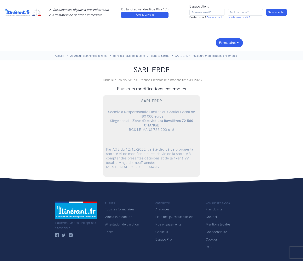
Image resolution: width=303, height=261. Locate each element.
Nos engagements (151, 42)
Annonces (162, 209)
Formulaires (227, 43)
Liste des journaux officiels (174, 217)
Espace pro (203, 42)
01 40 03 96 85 (144, 15)
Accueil (59, 56)
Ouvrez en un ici (214, 17)
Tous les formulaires (119, 209)
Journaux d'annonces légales (88, 56)
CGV (209, 247)
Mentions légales (218, 224)
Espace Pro (163, 239)
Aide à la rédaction (118, 217)
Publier (70, 42)
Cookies (212, 239)
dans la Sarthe (160, 56)
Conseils (179, 42)
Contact (211, 217)
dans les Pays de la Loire (129, 56)
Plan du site (214, 209)
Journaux (118, 42)
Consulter (95, 42)
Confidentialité (216, 232)
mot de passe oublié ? (239, 17)
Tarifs (109, 232)
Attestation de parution (122, 224)
